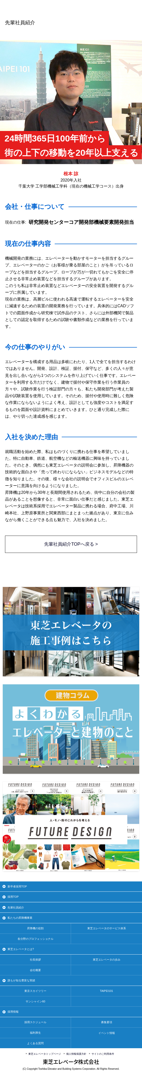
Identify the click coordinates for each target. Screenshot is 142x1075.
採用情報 (13, 1011)
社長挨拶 (35, 959)
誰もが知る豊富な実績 (21, 980)
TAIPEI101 (106, 990)
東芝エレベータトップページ (44, 1053)
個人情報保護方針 (76, 1053)
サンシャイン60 (35, 1001)
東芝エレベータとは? (21, 949)
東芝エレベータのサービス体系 (106, 928)
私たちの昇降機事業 (20, 917)
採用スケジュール (35, 1022)
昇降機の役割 (35, 928)
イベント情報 (106, 1032)
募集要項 (106, 1022)
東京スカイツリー (35, 990)
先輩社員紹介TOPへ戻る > (71, 544)
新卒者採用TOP (17, 886)
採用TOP (13, 896)
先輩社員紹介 (16, 907)
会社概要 (35, 970)
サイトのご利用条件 (103, 1053)
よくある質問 (35, 1043)
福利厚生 (35, 1032)
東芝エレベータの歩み (106, 959)
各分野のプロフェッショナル (35, 938)
